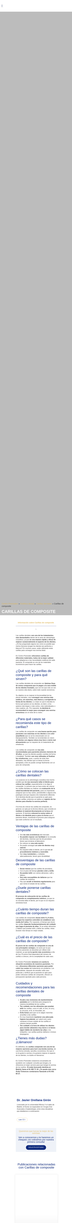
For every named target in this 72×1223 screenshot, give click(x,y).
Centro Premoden (10, 604)
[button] (2, 6)
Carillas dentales (44, 604)
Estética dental (27, 604)
